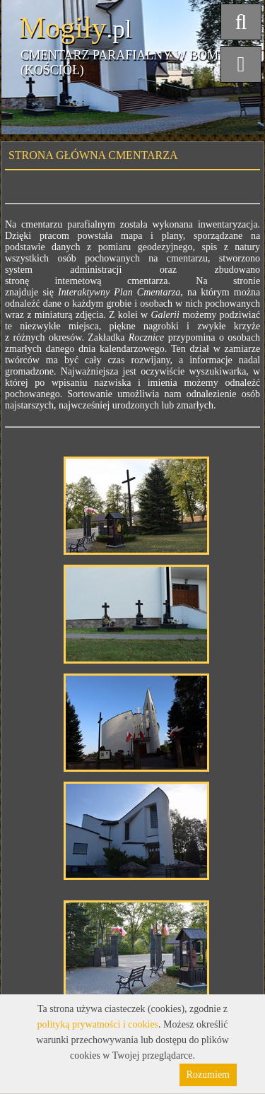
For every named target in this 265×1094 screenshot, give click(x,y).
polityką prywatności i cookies (97, 1024)
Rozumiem (208, 1074)
